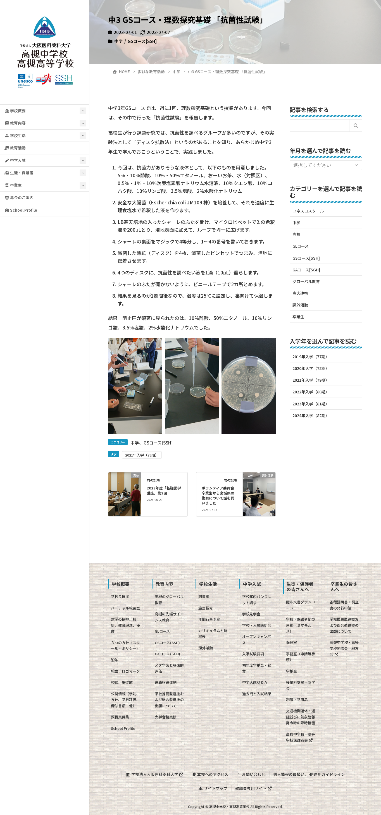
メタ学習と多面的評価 (169, 668)
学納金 (291, 671)
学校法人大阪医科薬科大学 (155, 774)
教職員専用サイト (253, 788)
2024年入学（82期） (310, 415)
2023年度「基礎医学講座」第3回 (164, 490)
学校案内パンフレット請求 (257, 599)
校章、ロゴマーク (125, 671)
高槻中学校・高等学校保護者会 (300, 737)
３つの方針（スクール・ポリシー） (125, 645)
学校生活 (15, 135)
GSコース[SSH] (142, 41)
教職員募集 (120, 717)
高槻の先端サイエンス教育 (169, 616)
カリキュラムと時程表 (212, 633)
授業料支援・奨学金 (300, 685)
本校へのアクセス (210, 774)
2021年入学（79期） (142, 455)
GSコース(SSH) (167, 642)
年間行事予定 (209, 619)
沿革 (114, 660)
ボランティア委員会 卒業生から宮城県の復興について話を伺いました (220, 495)
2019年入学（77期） (310, 356)
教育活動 (15, 147)
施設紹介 (205, 608)
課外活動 (300, 305)
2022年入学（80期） (310, 392)
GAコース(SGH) (167, 653)
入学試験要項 (253, 653)
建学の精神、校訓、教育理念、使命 (125, 625)
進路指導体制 (166, 682)
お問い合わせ (250, 774)
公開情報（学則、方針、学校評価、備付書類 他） (125, 699)
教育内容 (15, 123)
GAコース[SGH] (306, 270)
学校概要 (15, 110)
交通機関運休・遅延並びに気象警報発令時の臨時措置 (300, 716)
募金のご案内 (19, 197)
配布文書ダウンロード (300, 604)
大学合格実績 (166, 717)
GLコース (300, 246)
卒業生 (13, 185)
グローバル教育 (306, 281)
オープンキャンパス (256, 639)
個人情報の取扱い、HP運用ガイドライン (309, 774)
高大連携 (300, 293)
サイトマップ (212, 788)
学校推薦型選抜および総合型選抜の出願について (169, 699)
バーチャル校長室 (125, 608)
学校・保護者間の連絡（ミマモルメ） (300, 625)
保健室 (291, 642)
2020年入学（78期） (310, 368)
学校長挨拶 (120, 596)
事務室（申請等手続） (300, 656)
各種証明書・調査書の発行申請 (344, 604)
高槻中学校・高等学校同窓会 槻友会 (344, 648)
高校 (296, 234)
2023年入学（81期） (310, 404)
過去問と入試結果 (256, 693)
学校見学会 (251, 613)
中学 (118, 41)
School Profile (20, 210)
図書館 (203, 596)
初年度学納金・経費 (256, 668)
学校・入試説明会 (256, 625)
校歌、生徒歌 (122, 682)
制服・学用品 (297, 699)
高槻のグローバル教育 (169, 599)
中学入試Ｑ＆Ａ (255, 682)
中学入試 (15, 160)
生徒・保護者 (19, 172)
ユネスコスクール (308, 211)
